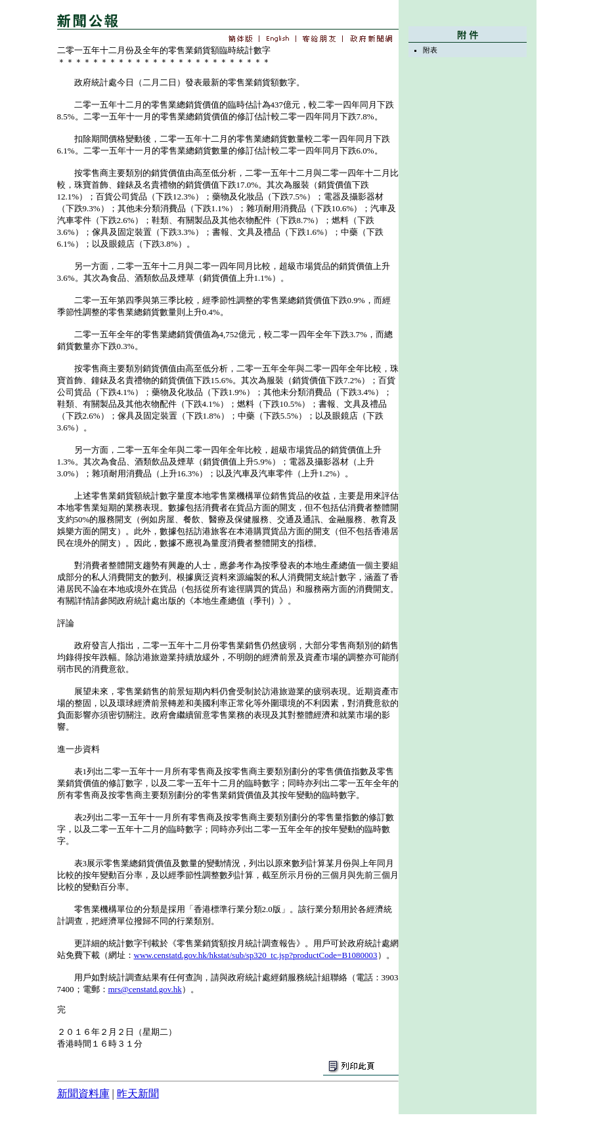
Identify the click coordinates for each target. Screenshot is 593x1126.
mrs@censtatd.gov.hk (145, 989)
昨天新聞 (138, 1093)
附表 (430, 50)
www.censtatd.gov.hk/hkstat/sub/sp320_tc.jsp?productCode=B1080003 (256, 955)
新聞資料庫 (83, 1093)
